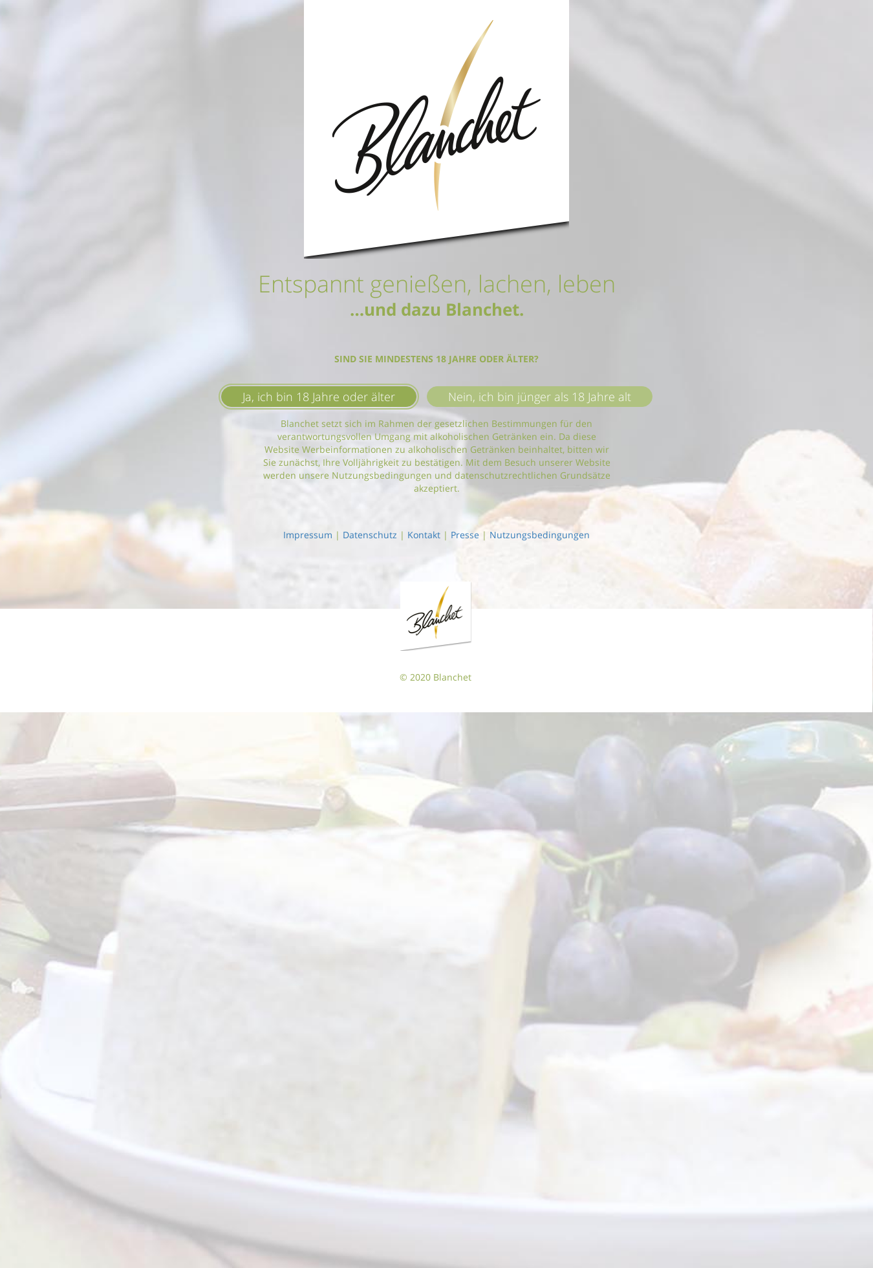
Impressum (307, 535)
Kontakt (423, 535)
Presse (465, 535)
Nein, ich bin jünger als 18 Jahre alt (539, 396)
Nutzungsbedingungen (540, 535)
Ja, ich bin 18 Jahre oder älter (318, 396)
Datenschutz (370, 535)
